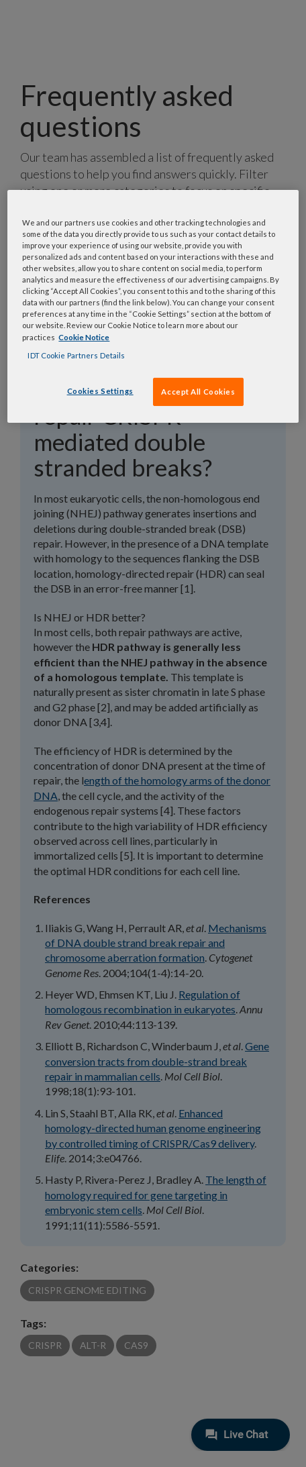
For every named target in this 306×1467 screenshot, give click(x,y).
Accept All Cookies (198, 391)
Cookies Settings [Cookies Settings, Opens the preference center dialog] (100, 391)
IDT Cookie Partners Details (76, 355)
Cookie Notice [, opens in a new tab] (83, 336)
